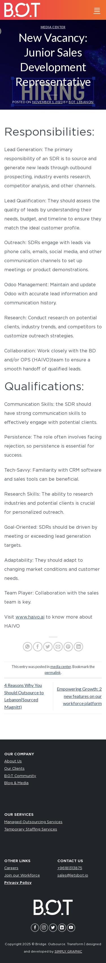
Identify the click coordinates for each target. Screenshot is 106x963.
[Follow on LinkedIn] (62, 927)
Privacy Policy (18, 883)
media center (53, 27)
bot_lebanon (81, 102)
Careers (11, 868)
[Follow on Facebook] (35, 927)
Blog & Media (16, 783)
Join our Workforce (22, 875)
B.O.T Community (20, 776)
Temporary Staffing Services (30, 829)
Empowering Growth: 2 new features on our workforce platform (79, 696)
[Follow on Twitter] (53, 927)
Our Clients (14, 769)
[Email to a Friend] (58, 646)
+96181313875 (69, 868)
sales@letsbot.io (72, 875)
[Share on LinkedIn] (78, 646)
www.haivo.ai (30, 617)
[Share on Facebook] (37, 646)
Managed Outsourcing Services (33, 822)
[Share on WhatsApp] (27, 646)
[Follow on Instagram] (44, 927)
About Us (13, 761)
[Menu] (97, 10)
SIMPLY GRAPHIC (68, 951)
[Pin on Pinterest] (68, 646)
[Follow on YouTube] (71, 927)
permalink (53, 672)
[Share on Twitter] (48, 646)
